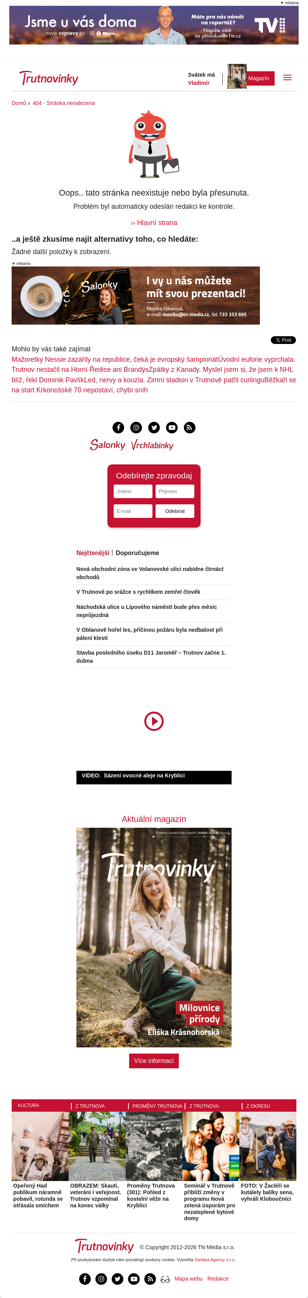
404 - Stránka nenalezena (64, 103)
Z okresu (258, 1106)
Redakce (218, 1279)
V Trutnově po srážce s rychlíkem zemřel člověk (138, 592)
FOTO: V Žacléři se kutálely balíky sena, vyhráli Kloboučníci (267, 1192)
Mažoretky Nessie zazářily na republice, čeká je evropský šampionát (115, 359)
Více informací (154, 1060)
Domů (19, 103)
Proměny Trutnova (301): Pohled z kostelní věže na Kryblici (151, 1195)
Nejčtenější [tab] (92, 553)
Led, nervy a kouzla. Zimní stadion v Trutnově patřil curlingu (174, 380)
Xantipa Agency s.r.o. (215, 1259)
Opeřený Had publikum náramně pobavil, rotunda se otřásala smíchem (38, 1195)
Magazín (258, 78)
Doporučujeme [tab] (137, 553)
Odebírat (175, 511)
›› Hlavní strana (154, 223)
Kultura (28, 1105)
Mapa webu (188, 1279)
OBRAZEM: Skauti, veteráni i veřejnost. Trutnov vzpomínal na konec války (95, 1195)
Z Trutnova (90, 1106)
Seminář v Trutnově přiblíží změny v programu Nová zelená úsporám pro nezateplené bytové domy (209, 1202)
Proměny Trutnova (158, 1106)
